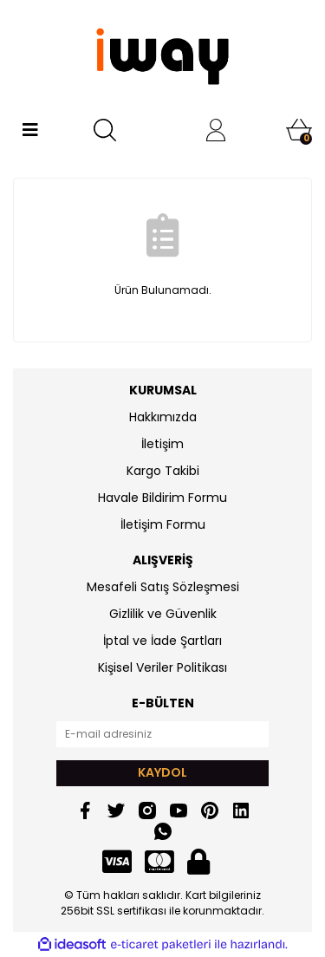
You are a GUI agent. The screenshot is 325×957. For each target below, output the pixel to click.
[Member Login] (215, 130)
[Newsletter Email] (162, 734)
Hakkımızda (163, 417)
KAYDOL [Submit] (162, 772)
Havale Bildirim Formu (162, 497)
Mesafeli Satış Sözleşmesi (163, 587)
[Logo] (163, 56)
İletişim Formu (162, 524)
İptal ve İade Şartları (162, 640)
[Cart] (299, 130)
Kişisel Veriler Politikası (162, 667)
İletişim (162, 443)
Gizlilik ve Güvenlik (163, 613)
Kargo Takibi (163, 470)
